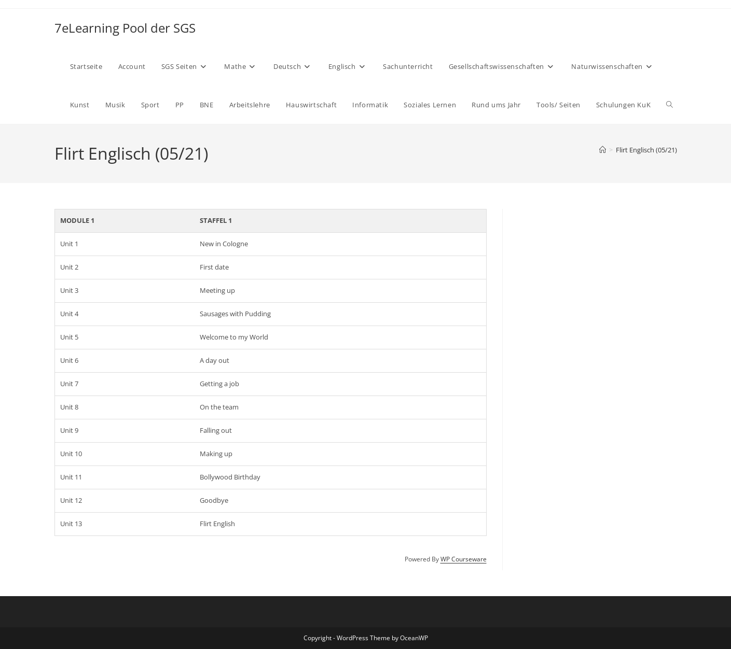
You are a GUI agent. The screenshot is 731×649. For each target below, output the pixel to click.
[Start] (602, 149)
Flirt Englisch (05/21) (646, 149)
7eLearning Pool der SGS (125, 27)
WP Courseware (463, 559)
